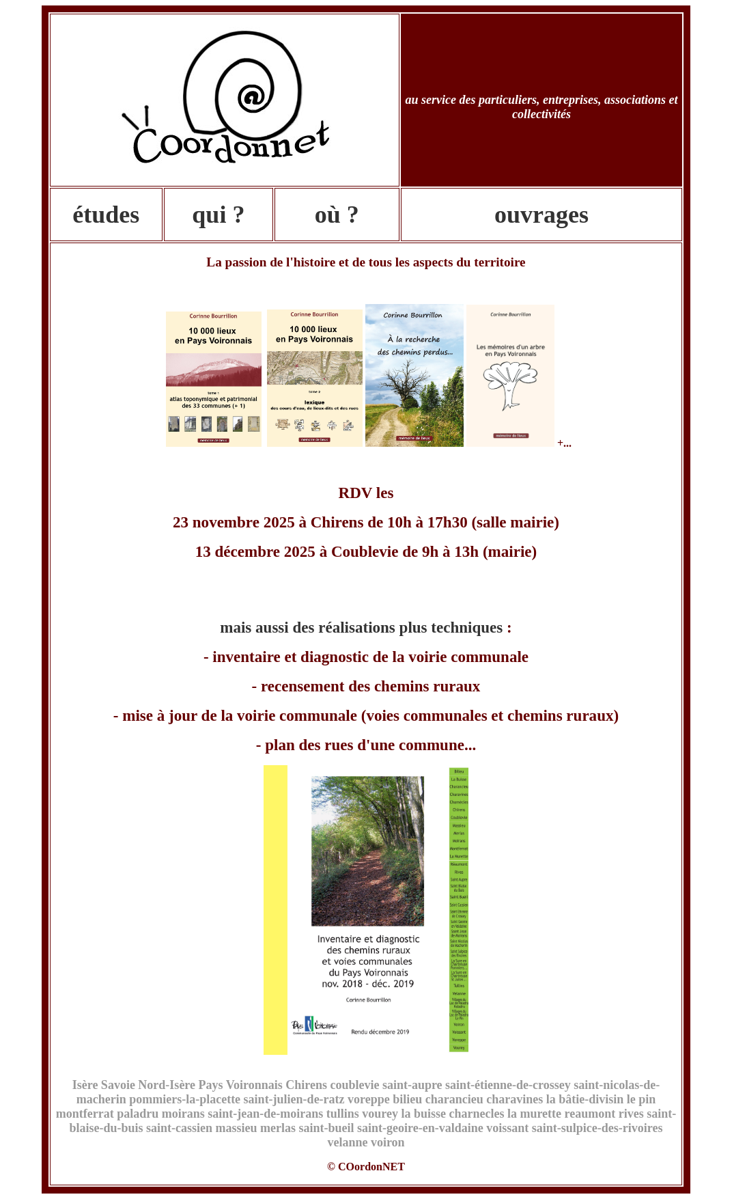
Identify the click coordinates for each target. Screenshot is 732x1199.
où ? (337, 214)
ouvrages (541, 214)
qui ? (218, 214)
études (105, 214)
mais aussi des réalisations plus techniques (361, 627)
